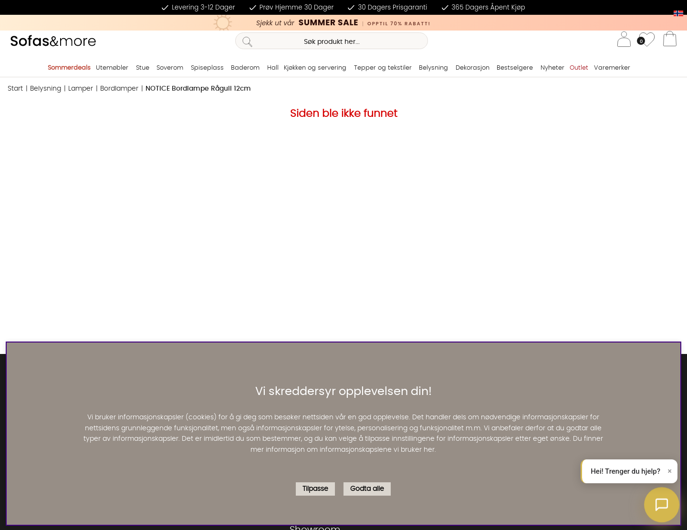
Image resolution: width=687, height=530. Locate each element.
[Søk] (331, 40)
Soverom (169, 68)
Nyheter (552, 68)
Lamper (80, 88)
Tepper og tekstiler (383, 68)
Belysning (433, 68)
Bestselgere (515, 68)
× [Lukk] (670, 471)
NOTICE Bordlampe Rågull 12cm (198, 88)
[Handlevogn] (669, 41)
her (429, 450)
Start (15, 88)
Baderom (245, 68)
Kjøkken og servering (315, 68)
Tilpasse (315, 489)
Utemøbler (112, 68)
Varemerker (612, 68)
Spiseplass (207, 68)
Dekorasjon (472, 68)
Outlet (579, 68)
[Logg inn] (624, 41)
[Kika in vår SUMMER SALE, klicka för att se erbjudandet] (343, 23)
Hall (273, 68)
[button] (661, 504)
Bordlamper (119, 88)
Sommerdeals (69, 68)
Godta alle (367, 489)
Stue (142, 68)
